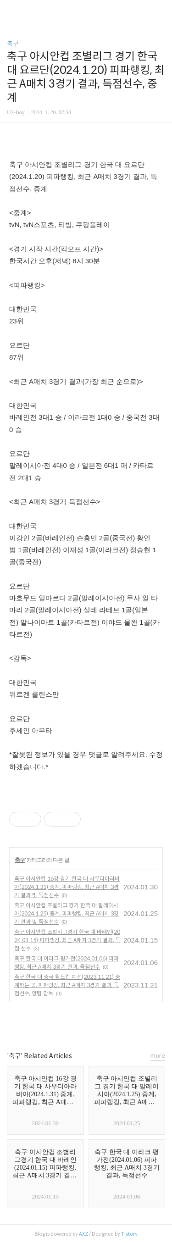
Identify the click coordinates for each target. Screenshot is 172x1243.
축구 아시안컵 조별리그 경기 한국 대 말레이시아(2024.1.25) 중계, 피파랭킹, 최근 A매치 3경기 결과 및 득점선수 (66, 913)
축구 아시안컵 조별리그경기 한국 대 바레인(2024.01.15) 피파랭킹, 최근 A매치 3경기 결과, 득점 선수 (67, 940)
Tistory (129, 1234)
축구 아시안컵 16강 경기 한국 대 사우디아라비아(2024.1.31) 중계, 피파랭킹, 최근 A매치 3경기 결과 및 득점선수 (67, 887)
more (157, 1056)
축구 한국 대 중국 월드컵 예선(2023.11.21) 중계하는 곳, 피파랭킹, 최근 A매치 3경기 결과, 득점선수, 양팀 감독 (67, 985)
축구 (13, 43)
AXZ (83, 1234)
